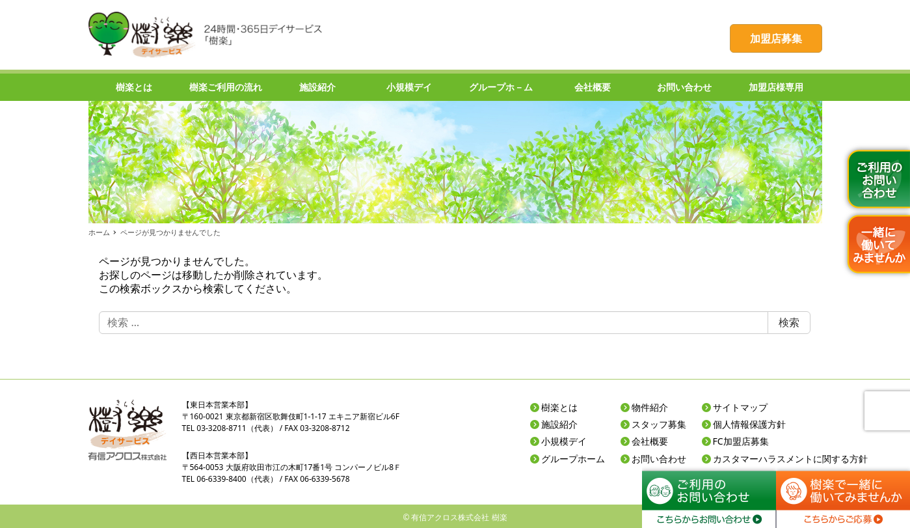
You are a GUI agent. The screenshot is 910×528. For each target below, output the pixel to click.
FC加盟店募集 (741, 441)
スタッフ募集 (659, 424)
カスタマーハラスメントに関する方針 (790, 458)
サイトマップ (740, 407)
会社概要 (650, 441)
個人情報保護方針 (749, 424)
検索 (789, 322)
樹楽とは (559, 407)
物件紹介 (650, 407)
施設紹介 (559, 424)
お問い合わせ (659, 458)
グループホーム (573, 458)
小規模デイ (564, 441)
